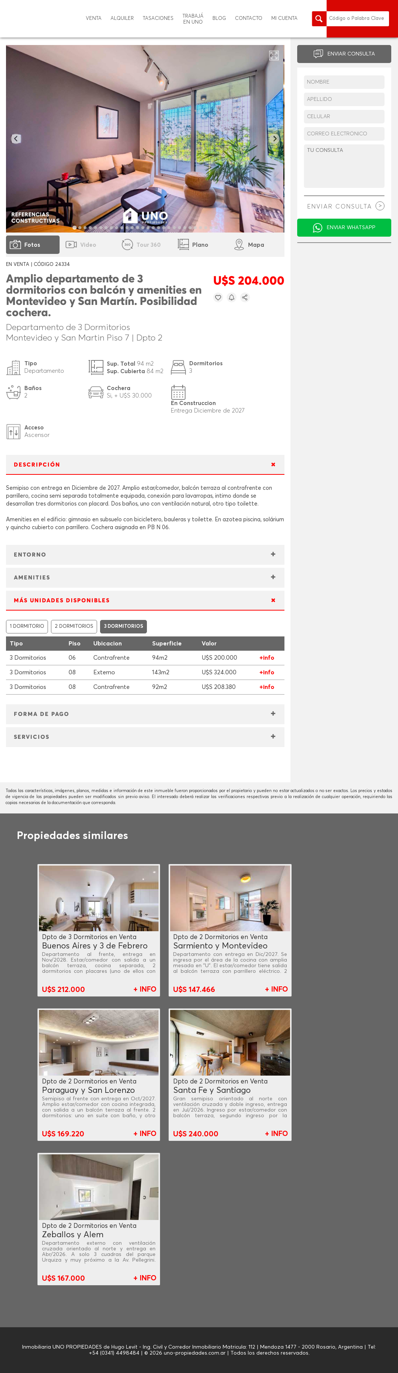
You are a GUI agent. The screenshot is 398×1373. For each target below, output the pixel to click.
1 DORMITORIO (27, 626)
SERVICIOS (31, 737)
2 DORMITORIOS (74, 626)
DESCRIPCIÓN (37, 465)
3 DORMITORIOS (123, 626)
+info (266, 658)
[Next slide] (274, 139)
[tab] (74, 227)
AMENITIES (32, 578)
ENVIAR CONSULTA (351, 54)
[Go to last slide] (16, 139)
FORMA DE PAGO (41, 714)
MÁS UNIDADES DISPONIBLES (62, 600)
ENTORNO (30, 555)
